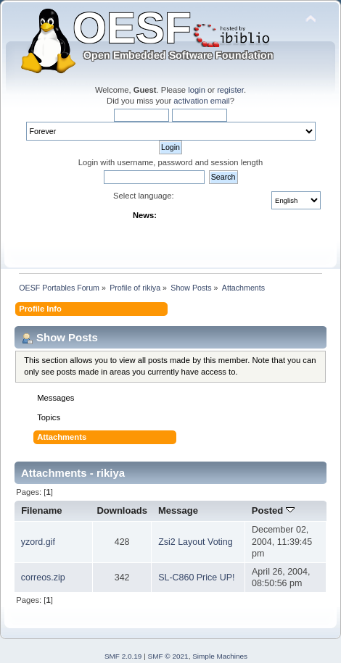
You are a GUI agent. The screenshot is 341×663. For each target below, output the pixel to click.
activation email (201, 100)
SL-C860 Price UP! (196, 577)
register (230, 90)
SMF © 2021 (168, 656)
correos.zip (43, 577)
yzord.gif (38, 542)
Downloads (121, 510)
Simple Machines (219, 656)
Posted (273, 510)
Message (178, 510)
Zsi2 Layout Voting (195, 542)
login (196, 90)
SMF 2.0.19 (123, 656)
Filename (41, 510)
